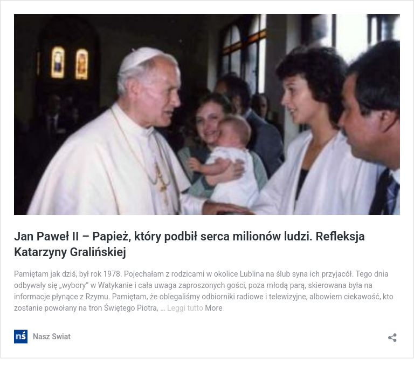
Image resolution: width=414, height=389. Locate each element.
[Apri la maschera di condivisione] (392, 334)
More (213, 308)
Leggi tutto (186, 308)
